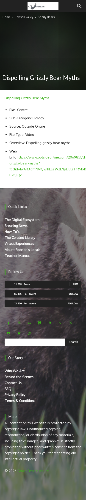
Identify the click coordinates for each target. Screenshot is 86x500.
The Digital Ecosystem (22, 220)
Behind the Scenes (19, 377)
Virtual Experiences (19, 243)
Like (75, 284)
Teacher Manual (17, 256)
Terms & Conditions (20, 401)
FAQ (8, 389)
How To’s (12, 232)
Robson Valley (24, 17)
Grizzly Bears (46, 17)
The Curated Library (20, 237)
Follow (72, 293)
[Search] (79, 6)
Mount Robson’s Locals (22, 250)
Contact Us (13, 383)
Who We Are (15, 371)
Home (7, 17)
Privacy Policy (15, 395)
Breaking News (16, 226)
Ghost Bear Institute (33, 471)
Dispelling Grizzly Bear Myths (27, 98)
